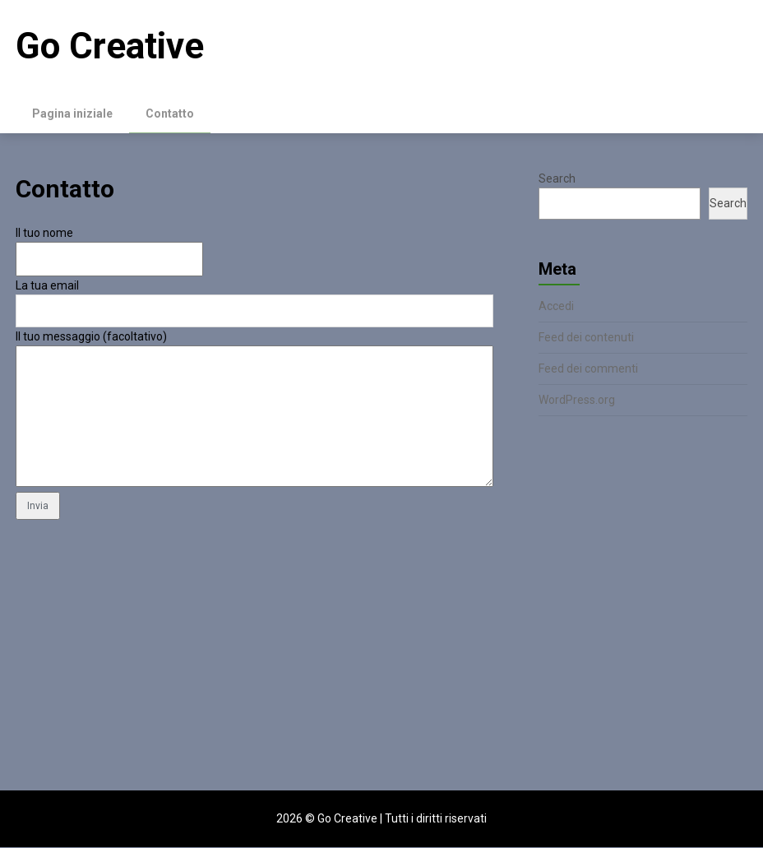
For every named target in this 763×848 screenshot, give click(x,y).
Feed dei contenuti (586, 338)
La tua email (47, 286)
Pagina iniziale (72, 113)
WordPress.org (577, 400)
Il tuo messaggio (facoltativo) (91, 337)
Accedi (556, 306)
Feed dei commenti (588, 369)
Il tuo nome (44, 233)
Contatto (170, 113)
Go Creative (110, 46)
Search (557, 179)
